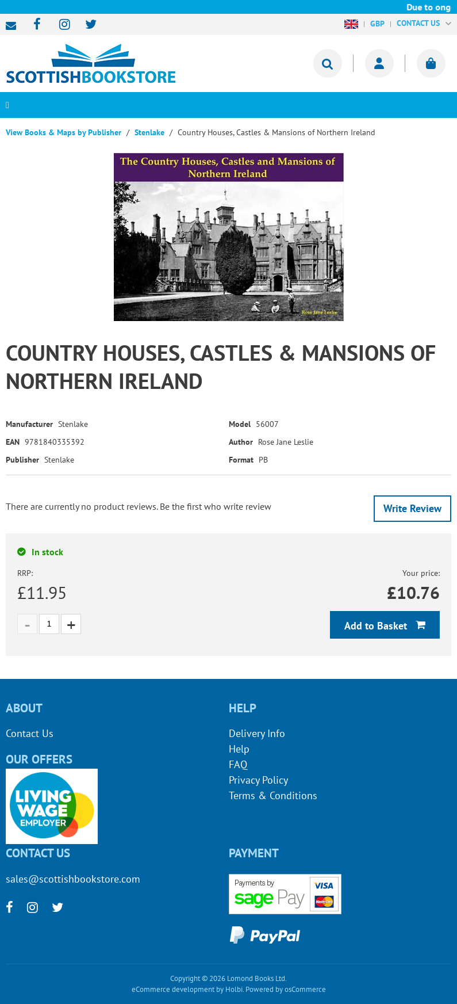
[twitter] (85, 25)
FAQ (238, 764)
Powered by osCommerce (285, 989)
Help (239, 748)
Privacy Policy (258, 780)
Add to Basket (377, 625)
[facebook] (34, 25)
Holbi (234, 989)
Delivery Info (257, 733)
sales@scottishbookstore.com (14, 26)
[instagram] (59, 25)
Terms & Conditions (273, 795)
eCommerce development (173, 989)
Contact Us (29, 733)
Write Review (412, 508)
